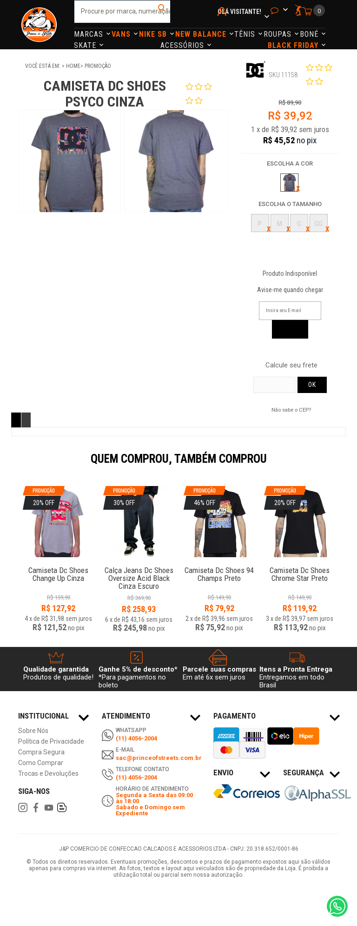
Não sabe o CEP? (291, 410)
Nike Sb (154, 34)
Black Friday (294, 45)
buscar (162, 11)
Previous (13, 465)
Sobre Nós (33, 730)
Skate (86, 45)
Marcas (90, 34)
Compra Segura (41, 752)
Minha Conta (223, 24)
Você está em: (43, 66)
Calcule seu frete (291, 365)
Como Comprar (40, 762)
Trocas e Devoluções (48, 773)
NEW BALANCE (202, 34)
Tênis (246, 34)
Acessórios (183, 45)
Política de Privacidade (51, 741)
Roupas (279, 34)
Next (343, 465)
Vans (122, 34)
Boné (310, 34)
